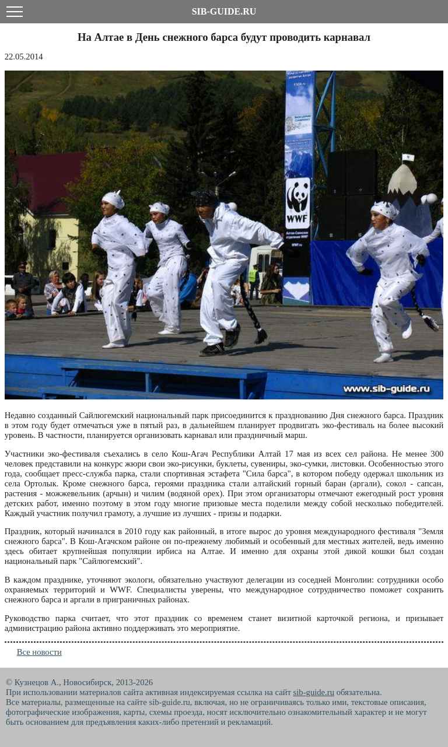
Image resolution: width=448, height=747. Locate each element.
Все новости (39, 652)
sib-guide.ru (313, 692)
